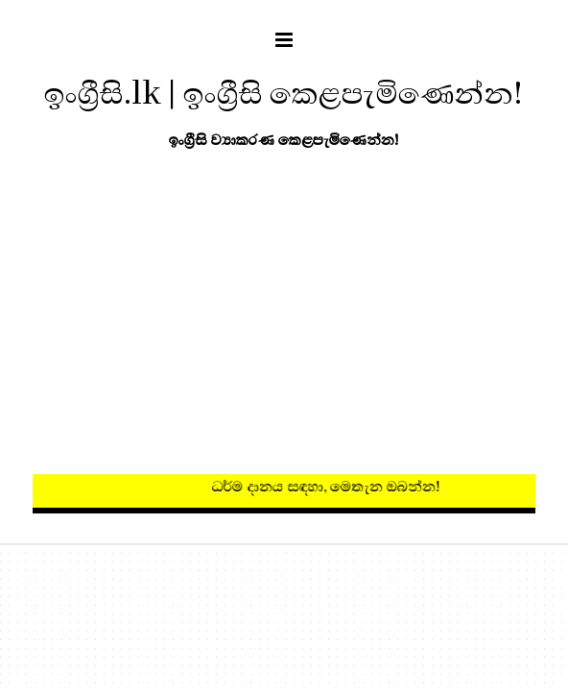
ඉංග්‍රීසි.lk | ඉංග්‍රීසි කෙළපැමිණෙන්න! (283, 94)
